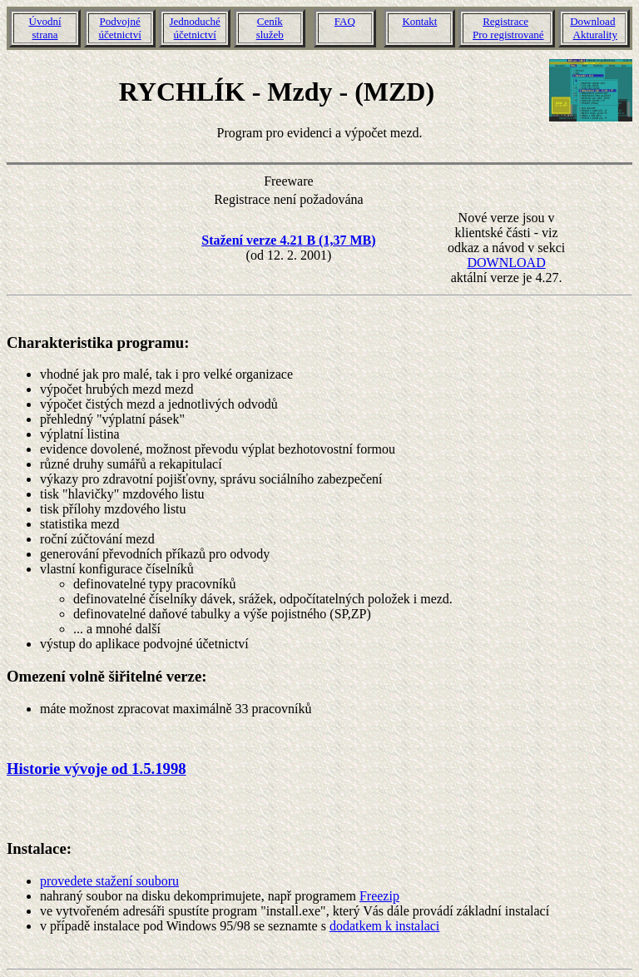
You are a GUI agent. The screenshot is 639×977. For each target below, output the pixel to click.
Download (592, 21)
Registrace (505, 21)
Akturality (595, 34)
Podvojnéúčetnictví (119, 28)
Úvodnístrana (45, 28)
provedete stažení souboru (109, 881)
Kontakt (419, 21)
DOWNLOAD (506, 262)
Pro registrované (508, 34)
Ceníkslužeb (270, 28)
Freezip (379, 896)
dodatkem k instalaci (384, 926)
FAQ (344, 21)
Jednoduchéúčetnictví (195, 28)
